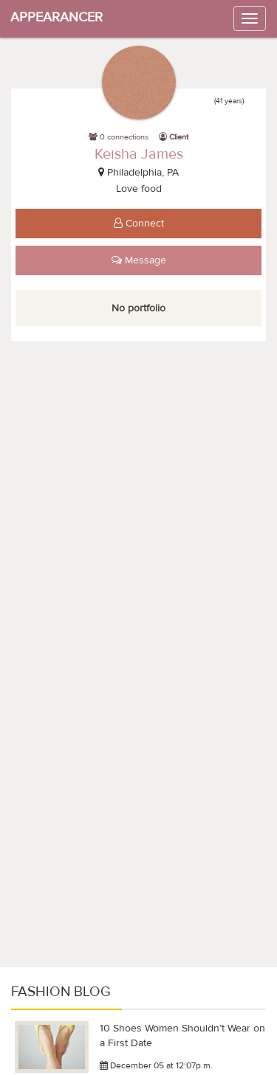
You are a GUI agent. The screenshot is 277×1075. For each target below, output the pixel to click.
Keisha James (139, 154)
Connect (139, 223)
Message (139, 260)
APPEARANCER (56, 17)
